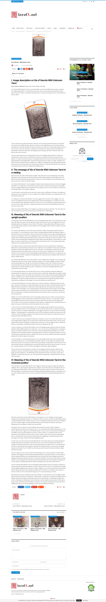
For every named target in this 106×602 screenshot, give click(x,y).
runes (55, 28)
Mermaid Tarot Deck (82, 72)
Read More (85, 600)
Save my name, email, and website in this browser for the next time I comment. (31, 569)
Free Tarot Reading (40, 28)
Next (18, 533)
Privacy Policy (20, 578)
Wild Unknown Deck (16, 58)
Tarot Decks (29, 28)
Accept (79, 600)
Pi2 (94, 582)
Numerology (71, 28)
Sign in (85, 1)
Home (13, 28)
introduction (19, 28)
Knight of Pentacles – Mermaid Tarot (82, 75)
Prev (14, 533)
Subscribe (90, 158)
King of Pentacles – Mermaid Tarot (82, 123)
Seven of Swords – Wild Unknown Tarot (54, 505)
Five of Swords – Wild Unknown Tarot (22, 505)
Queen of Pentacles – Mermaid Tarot (82, 132)
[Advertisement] (67, 14)
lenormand (62, 28)
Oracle (49, 28)
